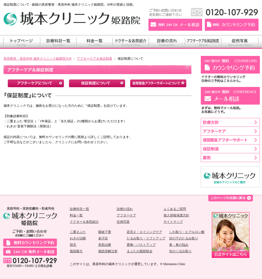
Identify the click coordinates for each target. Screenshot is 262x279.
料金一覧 (76, 215)
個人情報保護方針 (176, 215)
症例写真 (123, 222)
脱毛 (73, 245)
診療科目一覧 (79, 209)
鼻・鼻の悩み (178, 245)
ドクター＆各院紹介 (84, 222)
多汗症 (103, 238)
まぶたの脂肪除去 (139, 251)
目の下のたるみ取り (183, 238)
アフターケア (126, 215)
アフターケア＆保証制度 (94, 58)
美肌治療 (104, 245)
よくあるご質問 (174, 209)
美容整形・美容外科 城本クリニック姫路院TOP (37, 58)
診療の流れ (125, 209)
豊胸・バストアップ (141, 245)
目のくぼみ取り (180, 251)
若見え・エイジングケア (144, 232)
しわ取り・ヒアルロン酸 (187, 232)
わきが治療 (78, 238)
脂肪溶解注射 (108, 251)
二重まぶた (78, 232)
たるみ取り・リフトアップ (146, 238)
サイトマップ (173, 222)
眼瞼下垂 (104, 232)
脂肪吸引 (76, 251)
